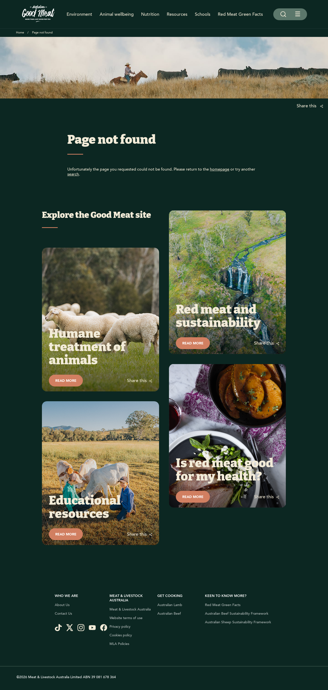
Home (20, 32)
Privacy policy (119, 626)
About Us (62, 605)
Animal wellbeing (117, 14)
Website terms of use (126, 618)
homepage (219, 169)
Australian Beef (169, 613)
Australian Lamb (169, 605)
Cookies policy (120, 635)
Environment (79, 14)
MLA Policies (119, 644)
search (73, 174)
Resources (177, 14)
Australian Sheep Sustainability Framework (238, 622)
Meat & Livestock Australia (130, 609)
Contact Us (63, 613)
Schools (202, 14)
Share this (307, 105)
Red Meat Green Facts (240, 14)
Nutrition (150, 14)
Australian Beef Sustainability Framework (236, 613)
